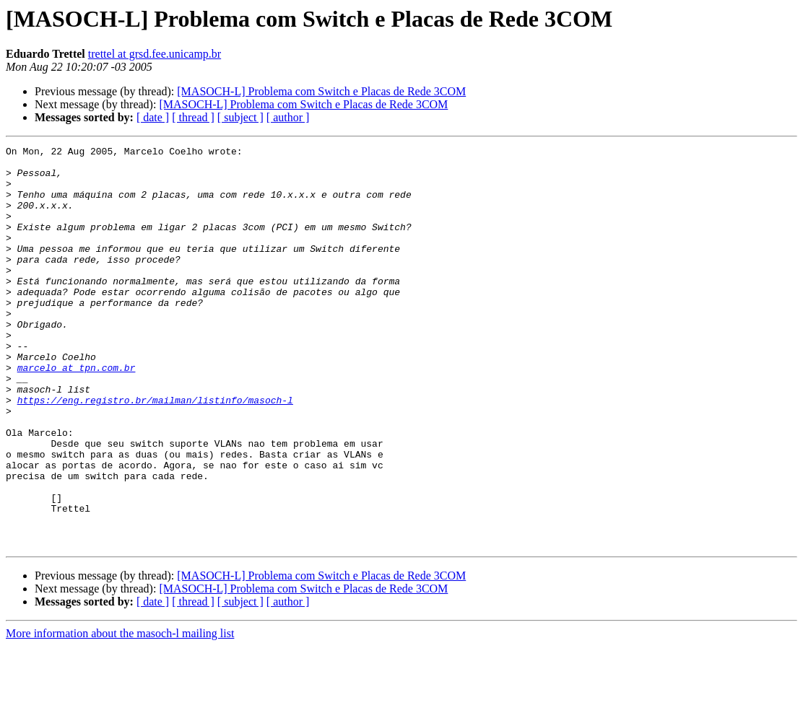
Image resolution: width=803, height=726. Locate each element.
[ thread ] (193, 117)
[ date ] (152, 117)
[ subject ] (240, 117)
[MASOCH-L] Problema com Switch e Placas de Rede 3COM (321, 91)
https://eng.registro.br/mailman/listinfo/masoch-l (155, 451)
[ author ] (288, 117)
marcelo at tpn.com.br (76, 412)
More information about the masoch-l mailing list (120, 713)
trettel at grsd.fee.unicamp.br (154, 54)
